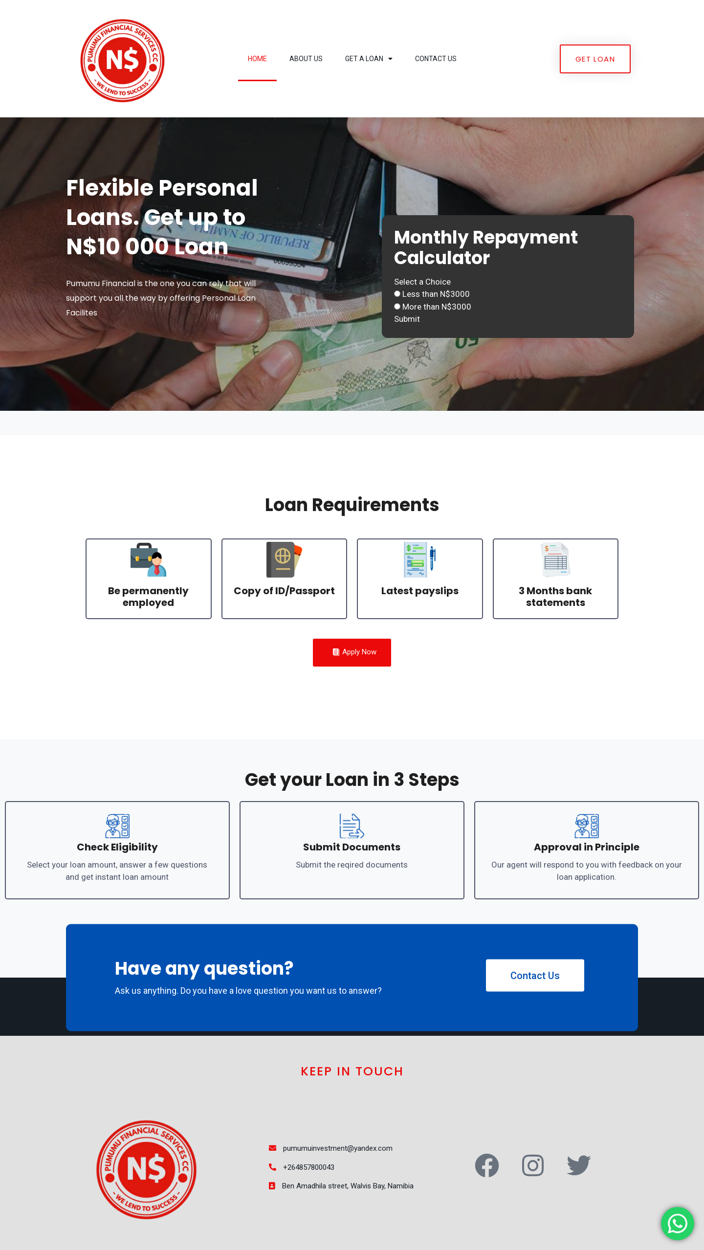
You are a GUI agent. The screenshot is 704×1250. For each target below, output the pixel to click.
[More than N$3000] (397, 306)
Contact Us (436, 59)
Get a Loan (369, 58)
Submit (407, 319)
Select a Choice (422, 282)
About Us (306, 59)
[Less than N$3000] (397, 293)
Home (257, 59)
